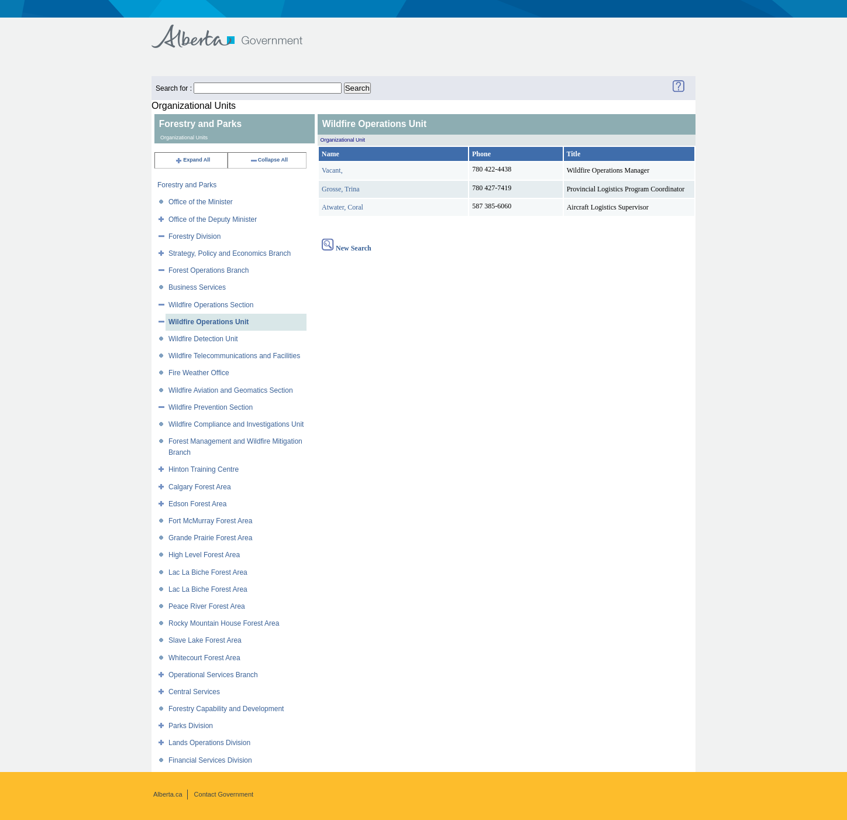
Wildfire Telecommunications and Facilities (234, 356)
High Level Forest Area (204, 555)
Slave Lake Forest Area (205, 640)
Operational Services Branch (213, 675)
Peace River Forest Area (206, 606)
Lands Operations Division (209, 743)
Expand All (192, 160)
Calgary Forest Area (199, 487)
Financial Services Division (210, 760)
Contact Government (224, 794)
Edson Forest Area (197, 504)
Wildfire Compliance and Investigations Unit (236, 424)
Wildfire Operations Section (210, 305)
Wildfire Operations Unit (208, 322)
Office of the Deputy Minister (212, 219)
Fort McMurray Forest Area (210, 521)
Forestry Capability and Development (226, 709)
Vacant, (332, 170)
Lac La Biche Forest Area (207, 572)
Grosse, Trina (341, 189)
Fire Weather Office (198, 373)
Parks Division (190, 726)
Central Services (194, 692)
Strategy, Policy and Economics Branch (229, 253)
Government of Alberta (237, 31)
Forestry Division (194, 236)
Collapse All (269, 160)
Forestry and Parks (186, 185)
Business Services (197, 287)
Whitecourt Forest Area (204, 658)
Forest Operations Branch (208, 270)
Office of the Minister (200, 202)
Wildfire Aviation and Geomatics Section (230, 390)
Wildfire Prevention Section (210, 407)
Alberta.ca (168, 794)
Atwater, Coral (342, 207)
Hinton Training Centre (203, 469)
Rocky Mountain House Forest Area (223, 623)
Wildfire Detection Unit (203, 339)
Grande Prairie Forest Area (210, 538)
